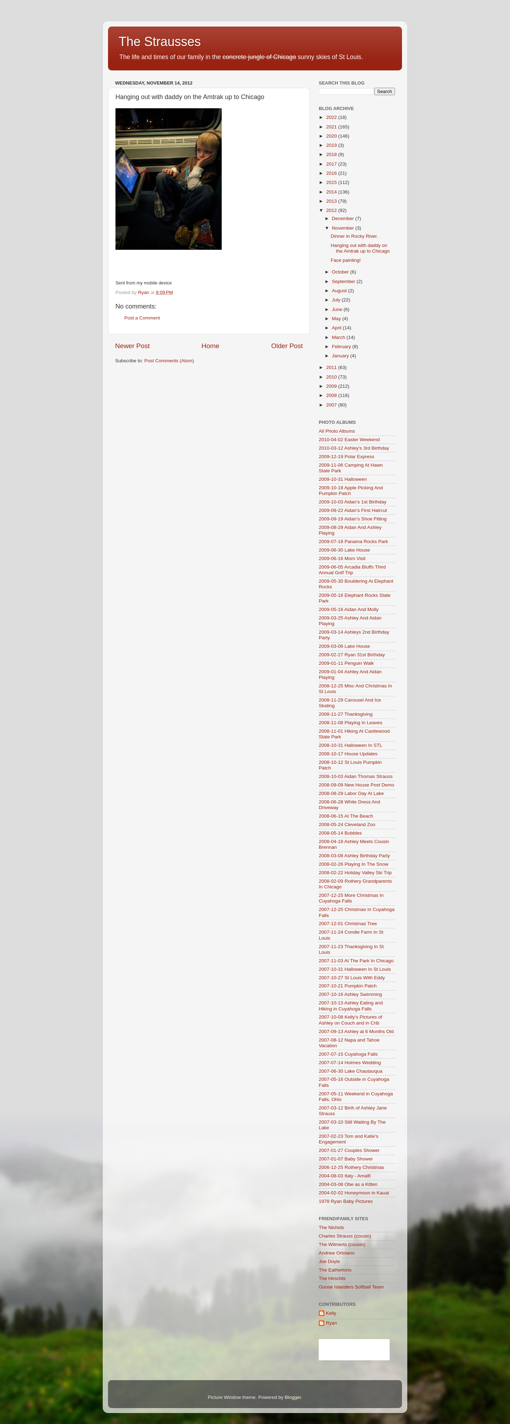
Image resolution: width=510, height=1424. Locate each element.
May (337, 318)
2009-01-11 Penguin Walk (346, 663)
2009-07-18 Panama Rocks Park (353, 541)
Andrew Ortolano (337, 1253)
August (340, 290)
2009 (332, 386)
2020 (332, 136)
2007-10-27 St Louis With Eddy (352, 977)
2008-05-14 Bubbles (340, 833)
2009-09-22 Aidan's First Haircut (353, 510)
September (344, 281)
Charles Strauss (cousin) (345, 1236)
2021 (332, 126)
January (341, 355)
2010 (332, 377)
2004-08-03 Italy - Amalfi (344, 1175)
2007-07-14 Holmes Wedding (350, 1062)
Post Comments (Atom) (169, 360)
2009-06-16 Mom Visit (342, 558)
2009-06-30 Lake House (344, 550)
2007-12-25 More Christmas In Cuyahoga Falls (351, 898)
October (341, 272)
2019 (332, 145)
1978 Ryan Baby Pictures (346, 1201)
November (343, 228)
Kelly (331, 1313)
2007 (332, 405)
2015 (332, 182)
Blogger (293, 1397)
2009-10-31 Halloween (343, 479)
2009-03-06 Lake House (344, 646)
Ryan (331, 1323)
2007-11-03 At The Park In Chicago (356, 960)
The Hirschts (332, 1278)
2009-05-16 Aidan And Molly (349, 609)
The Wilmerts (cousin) (342, 1244)
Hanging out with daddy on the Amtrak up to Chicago (360, 248)
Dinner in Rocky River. (354, 236)
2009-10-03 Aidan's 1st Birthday (352, 502)
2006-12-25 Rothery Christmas (351, 1167)
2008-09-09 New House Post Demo (356, 785)
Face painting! (346, 260)
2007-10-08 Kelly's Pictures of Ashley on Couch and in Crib (350, 1019)
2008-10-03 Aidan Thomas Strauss (355, 776)
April (337, 327)
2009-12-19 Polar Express (346, 456)
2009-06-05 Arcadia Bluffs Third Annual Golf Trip (352, 569)
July (337, 299)
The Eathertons (335, 1270)
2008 (332, 395)
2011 (332, 367)
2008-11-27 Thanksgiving (346, 714)
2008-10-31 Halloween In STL (350, 745)
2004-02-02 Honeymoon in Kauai (354, 1192)
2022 (332, 117)
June (338, 309)
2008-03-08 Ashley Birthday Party (354, 855)
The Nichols (331, 1227)
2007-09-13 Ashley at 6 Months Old (356, 1031)
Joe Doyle (329, 1261)
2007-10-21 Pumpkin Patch (348, 985)
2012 (332, 210)
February (342, 346)
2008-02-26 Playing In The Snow (353, 864)
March (339, 337)
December (343, 218)
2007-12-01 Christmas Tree (348, 923)
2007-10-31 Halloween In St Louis (355, 969)
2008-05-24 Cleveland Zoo (347, 824)
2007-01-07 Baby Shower (346, 1158)
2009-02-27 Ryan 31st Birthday (352, 654)
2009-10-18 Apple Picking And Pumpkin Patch (351, 490)
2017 (332, 164)
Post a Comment (142, 318)
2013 (332, 201)
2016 (332, 173)
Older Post (287, 346)
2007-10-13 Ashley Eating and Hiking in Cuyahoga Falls (351, 1005)
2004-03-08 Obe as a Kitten (348, 1184)
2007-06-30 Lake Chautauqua (350, 1071)
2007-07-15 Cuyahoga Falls (348, 1054)
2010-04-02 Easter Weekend (349, 439)
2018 (332, 154)
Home (210, 346)
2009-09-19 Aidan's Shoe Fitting (353, 518)
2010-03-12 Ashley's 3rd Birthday (354, 448)
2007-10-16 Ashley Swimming (350, 994)
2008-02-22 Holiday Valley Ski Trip (355, 872)
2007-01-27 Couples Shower (349, 1150)
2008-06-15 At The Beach (346, 816)
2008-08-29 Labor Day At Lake (351, 793)
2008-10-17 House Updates (348, 753)
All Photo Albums (337, 431)
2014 (332, 192)
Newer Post (132, 346)
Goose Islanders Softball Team (351, 1287)
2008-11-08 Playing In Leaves (350, 722)
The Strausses (160, 41)
